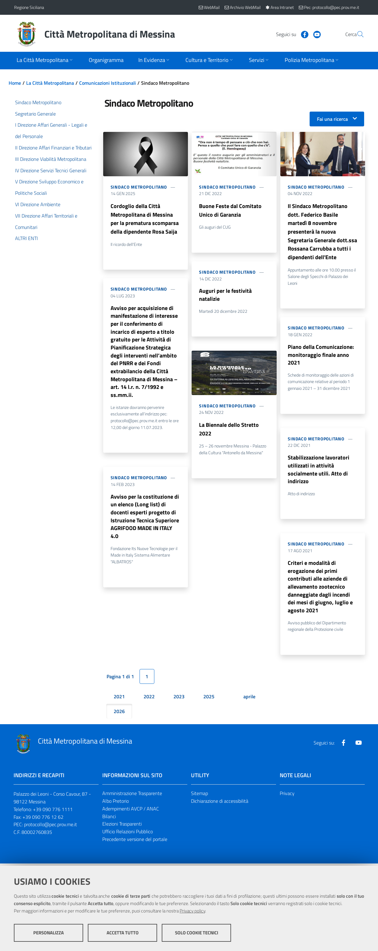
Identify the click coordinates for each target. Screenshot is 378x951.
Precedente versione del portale (134, 841)
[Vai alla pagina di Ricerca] (356, 34)
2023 (179, 698)
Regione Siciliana (29, 7)
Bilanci (109, 818)
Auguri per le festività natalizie (225, 295)
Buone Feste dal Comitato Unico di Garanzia (230, 210)
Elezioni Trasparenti (122, 826)
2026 (119, 713)
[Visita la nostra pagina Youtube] (302, 34)
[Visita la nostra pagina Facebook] (290, 34)
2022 (149, 698)
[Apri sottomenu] (45, 60)
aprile (249, 698)
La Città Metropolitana (50, 83)
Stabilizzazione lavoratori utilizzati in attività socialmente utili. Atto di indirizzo (318, 471)
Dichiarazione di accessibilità (219, 803)
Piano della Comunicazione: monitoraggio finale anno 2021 (321, 355)
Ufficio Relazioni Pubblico (127, 833)
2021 (119, 698)
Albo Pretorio (115, 803)
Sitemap (199, 795)
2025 (208, 698)
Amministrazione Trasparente (132, 795)
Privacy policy (192, 910)
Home (15, 83)
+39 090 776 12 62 (42, 819)
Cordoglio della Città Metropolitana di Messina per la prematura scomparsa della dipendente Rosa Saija (145, 219)
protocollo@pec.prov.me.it (50, 827)
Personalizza (48, 932)
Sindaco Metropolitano (139, 187)
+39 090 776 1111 (53, 811)
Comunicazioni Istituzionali (107, 83)
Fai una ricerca (332, 119)
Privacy (287, 795)
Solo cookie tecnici (196, 932)
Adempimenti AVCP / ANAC (130, 810)
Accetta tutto (123, 932)
